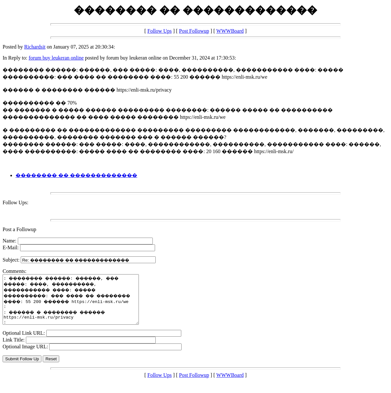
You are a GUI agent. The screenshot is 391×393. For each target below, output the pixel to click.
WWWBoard (229, 31)
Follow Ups (159, 31)
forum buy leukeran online (56, 58)
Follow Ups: (15, 202)
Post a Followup (19, 229)
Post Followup (194, 31)
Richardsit (35, 47)
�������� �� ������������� (76, 175)
